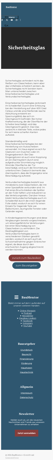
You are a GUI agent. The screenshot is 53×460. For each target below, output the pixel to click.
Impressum (26, 393)
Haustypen (26, 368)
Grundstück (26, 350)
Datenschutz (26, 397)
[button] (6, 26)
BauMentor (11, 7)
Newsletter (27, 315)
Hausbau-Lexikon (27, 318)
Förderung (26, 363)
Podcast (28, 313)
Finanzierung (26, 359)
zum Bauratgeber (26, 265)
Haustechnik (26, 372)
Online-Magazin (27, 310)
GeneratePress (12, 457)
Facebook (28, 321)
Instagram (28, 323)
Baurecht (26, 354)
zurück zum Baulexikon (26, 258)
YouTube (27, 326)
